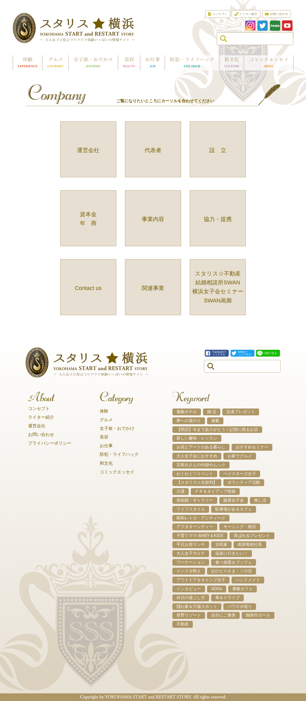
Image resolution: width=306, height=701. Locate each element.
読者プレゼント (240, 412)
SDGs (216, 589)
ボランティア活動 (243, 482)
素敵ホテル (186, 412)
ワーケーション (190, 562)
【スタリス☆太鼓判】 (196, 482)
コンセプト (39, 408)
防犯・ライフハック (119, 454)
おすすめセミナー (252, 447)
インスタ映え (188, 571)
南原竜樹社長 (250, 544)
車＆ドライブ (227, 597)
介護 (180, 491)
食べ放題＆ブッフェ (233, 562)
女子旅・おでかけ (117, 428)
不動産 (182, 624)
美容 (104, 437)
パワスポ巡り (239, 606)
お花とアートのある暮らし (200, 447)
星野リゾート (188, 615)
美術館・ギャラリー (194, 500)
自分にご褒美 (223, 615)
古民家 (221, 544)
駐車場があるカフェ (233, 509)
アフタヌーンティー (194, 526)
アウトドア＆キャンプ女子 (200, 580)
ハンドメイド (248, 580)
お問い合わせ (41, 434)
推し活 (260, 500)
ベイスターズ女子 (239, 474)
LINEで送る (270, 353)
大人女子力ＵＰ (190, 553)
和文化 (106, 463)
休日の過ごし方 (190, 597)
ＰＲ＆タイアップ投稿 (215, 491)
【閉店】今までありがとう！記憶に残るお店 (217, 429)
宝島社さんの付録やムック (200, 465)
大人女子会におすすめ (196, 456)
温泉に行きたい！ (231, 553)
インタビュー (188, 589)
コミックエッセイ (117, 472)
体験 (104, 411)
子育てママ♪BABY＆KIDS (199, 535)
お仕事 (106, 445)
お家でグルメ (239, 456)
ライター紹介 (41, 417)
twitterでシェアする (244, 353)
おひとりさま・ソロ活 (231, 571)
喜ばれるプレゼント (252, 535)
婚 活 (211, 412)
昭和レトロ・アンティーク (200, 518)
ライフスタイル (190, 509)
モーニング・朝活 (239, 526)
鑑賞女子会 (233, 500)
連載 (215, 420)
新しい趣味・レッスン (196, 438)
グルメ (106, 419)
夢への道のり (188, 420)
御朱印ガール (258, 615)
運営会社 (36, 425)
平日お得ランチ (190, 544)
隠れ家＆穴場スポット (196, 606)
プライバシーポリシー (49, 443)
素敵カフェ (242, 589)
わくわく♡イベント (194, 474)
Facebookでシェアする (219, 353)
